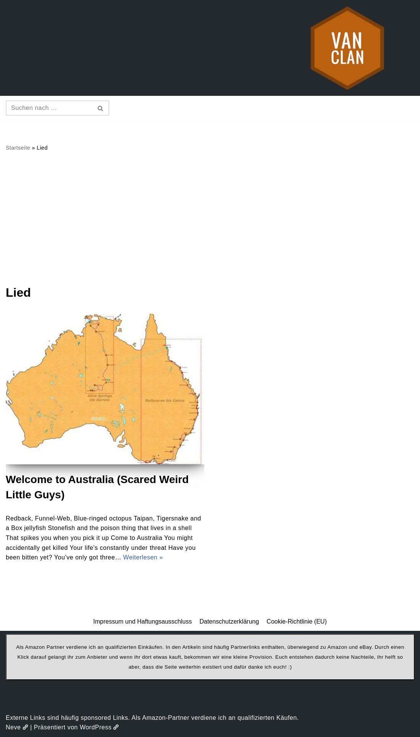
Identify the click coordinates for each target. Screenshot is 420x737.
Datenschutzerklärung (229, 621)
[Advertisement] (210, 218)
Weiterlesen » (143, 557)
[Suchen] (49, 108)
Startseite (18, 148)
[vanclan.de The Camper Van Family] (347, 48)
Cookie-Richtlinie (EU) (297, 621)
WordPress (99, 727)
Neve (17, 727)
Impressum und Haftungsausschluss (142, 621)
